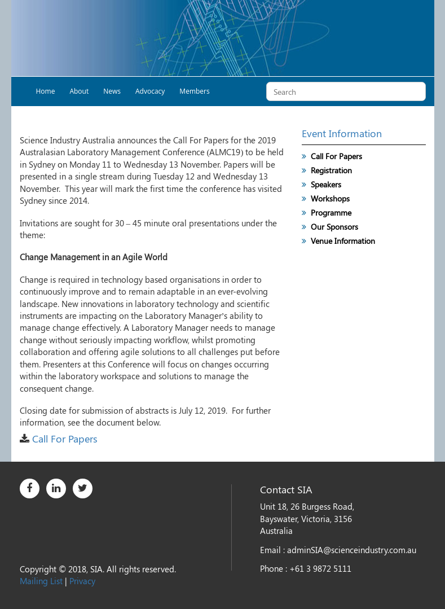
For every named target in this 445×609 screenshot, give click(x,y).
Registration (331, 170)
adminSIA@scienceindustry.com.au (351, 549)
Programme (331, 212)
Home (45, 91)
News (112, 91)
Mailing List (41, 580)
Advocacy (150, 91)
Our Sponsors (334, 226)
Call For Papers (65, 438)
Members (194, 91)
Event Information (342, 133)
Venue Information (343, 240)
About (79, 91)
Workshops (330, 198)
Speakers (326, 184)
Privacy (82, 580)
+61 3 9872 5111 (320, 568)
